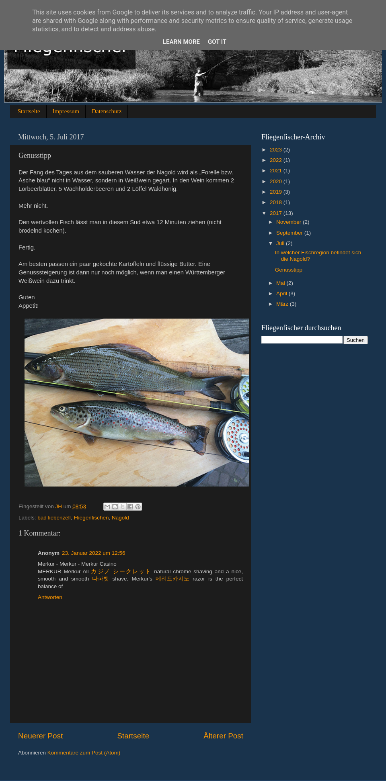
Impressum (66, 111)
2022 (276, 160)
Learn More (181, 41)
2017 (276, 213)
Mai (281, 283)
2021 (276, 171)
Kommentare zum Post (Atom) (84, 753)
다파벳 (100, 579)
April (282, 293)
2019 (276, 192)
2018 (276, 202)
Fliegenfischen (91, 518)
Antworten (50, 597)
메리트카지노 (172, 579)
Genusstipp (288, 270)
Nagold (120, 518)
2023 (276, 150)
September (290, 233)
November (289, 222)
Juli (281, 243)
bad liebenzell (54, 518)
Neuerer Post (40, 736)
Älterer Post (223, 736)
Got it (217, 41)
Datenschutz (106, 111)
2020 (276, 181)
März (283, 304)
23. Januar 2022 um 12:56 (93, 553)
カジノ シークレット (121, 571)
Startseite (29, 111)
